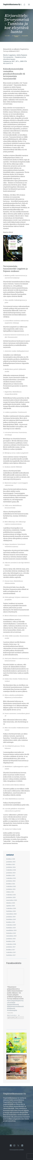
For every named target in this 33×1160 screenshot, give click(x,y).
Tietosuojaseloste (14, 1149)
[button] (29, 4)
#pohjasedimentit (13, 1004)
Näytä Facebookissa (12, 1015)
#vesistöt (12, 1002)
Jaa (19, 1015)
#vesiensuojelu (12, 1010)
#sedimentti (11, 1008)
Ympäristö (17, 35)
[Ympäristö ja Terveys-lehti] (11, 4)
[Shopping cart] (23, 4)
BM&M (22, 1149)
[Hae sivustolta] (20, 4)
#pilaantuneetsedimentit (15, 1006)
